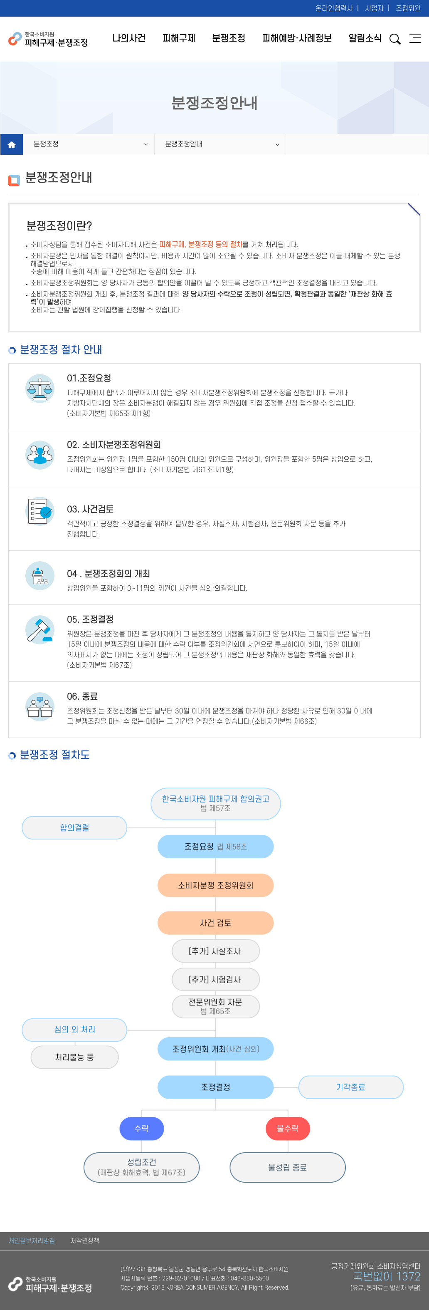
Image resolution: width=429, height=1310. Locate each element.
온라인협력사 (334, 8)
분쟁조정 (228, 39)
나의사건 (128, 39)
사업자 (374, 8)
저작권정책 (84, 1241)
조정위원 (408, 8)
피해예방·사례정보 (297, 39)
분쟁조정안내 (183, 144)
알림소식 (365, 39)
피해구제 (178, 39)
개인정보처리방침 (31, 1241)
